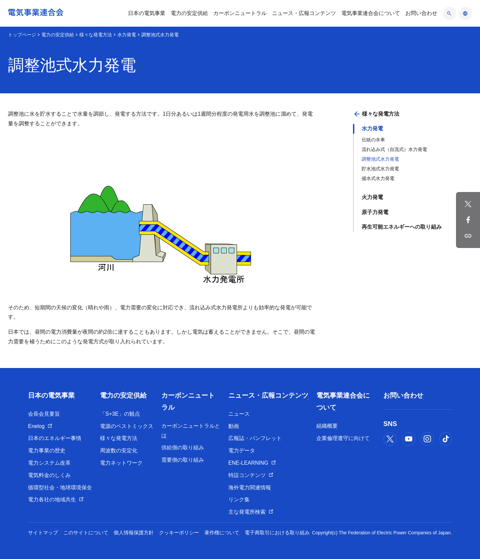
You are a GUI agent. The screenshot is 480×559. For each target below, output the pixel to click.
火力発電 (372, 197)
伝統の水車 (373, 139)
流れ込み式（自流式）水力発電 (394, 149)
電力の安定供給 (57, 34)
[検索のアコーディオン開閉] (449, 13)
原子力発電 (375, 212)
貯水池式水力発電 (380, 168)
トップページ (22, 34)
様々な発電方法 (95, 34)
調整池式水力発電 (380, 159)
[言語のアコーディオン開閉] (465, 13)
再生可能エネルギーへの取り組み (402, 227)
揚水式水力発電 (378, 178)
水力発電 (126, 34)
